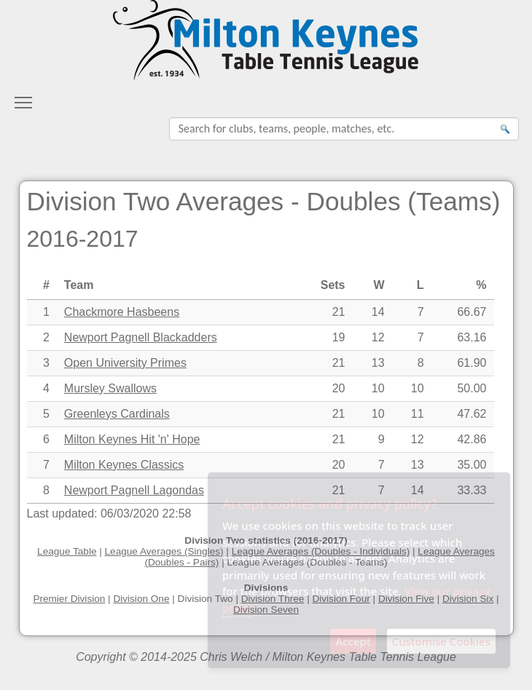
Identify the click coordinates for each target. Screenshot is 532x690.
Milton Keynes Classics (124, 465)
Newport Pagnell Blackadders (140, 337)
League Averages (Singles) (164, 551)
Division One (141, 598)
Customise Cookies (441, 641)
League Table (66, 551)
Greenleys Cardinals (117, 414)
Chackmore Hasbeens (121, 312)
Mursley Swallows (110, 388)
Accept (352, 641)
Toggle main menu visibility (24, 98)
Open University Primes (125, 363)
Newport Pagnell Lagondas (134, 490)
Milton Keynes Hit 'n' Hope (132, 439)
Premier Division (69, 598)
